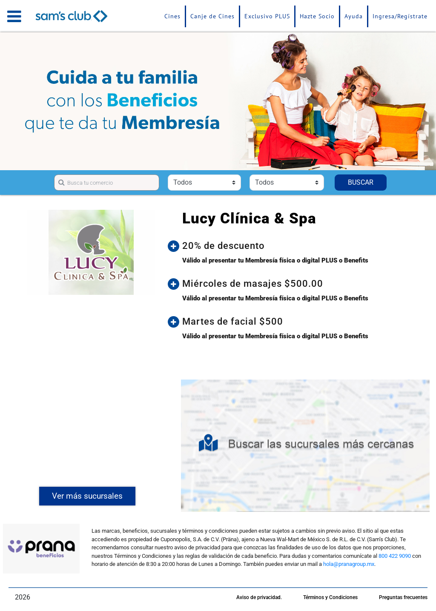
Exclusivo (267, 16)
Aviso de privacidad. (259, 597)
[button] (302, 245)
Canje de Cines (212, 16)
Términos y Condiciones (330, 597)
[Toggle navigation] (14, 16)
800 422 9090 (395, 556)
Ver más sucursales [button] (87, 496)
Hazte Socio (317, 16)
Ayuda (353, 16)
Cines (172, 16)
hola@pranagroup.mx (348, 564)
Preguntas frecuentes (403, 597)
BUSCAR (360, 182)
